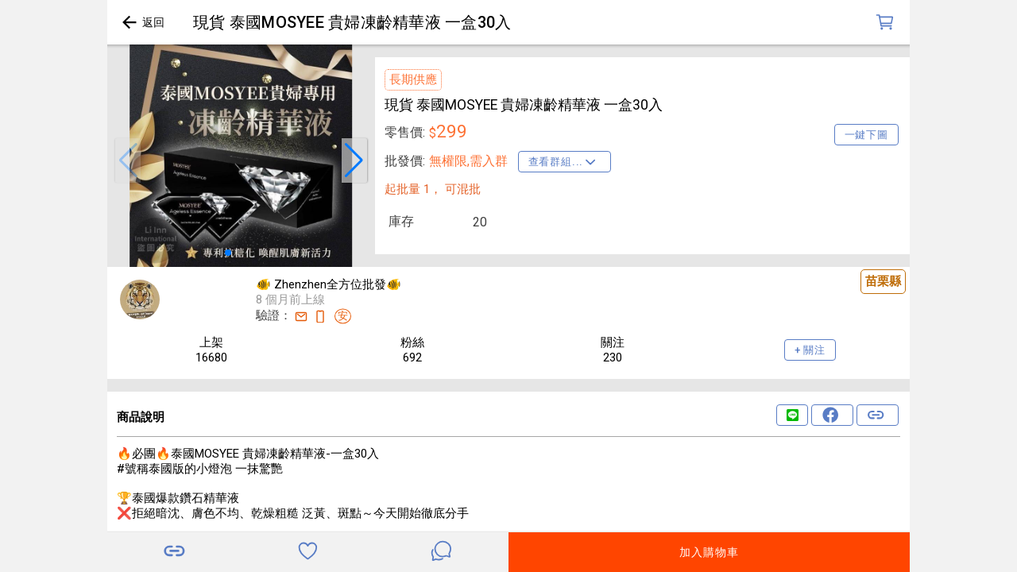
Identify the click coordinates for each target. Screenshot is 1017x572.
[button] (128, 160)
